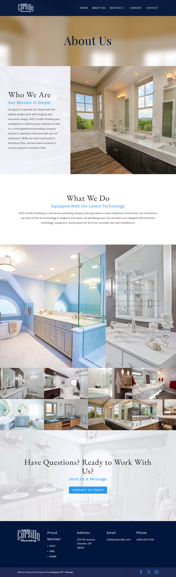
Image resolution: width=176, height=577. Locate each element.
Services (115, 8)
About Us (98, 8)
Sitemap (69, 572)
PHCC (53, 545)
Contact (152, 8)
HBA (52, 551)
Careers (136, 8)
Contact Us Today (88, 490)
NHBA (53, 556)
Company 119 (56, 572)
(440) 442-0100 (145, 539)
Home (84, 8)
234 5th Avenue (86, 539)
